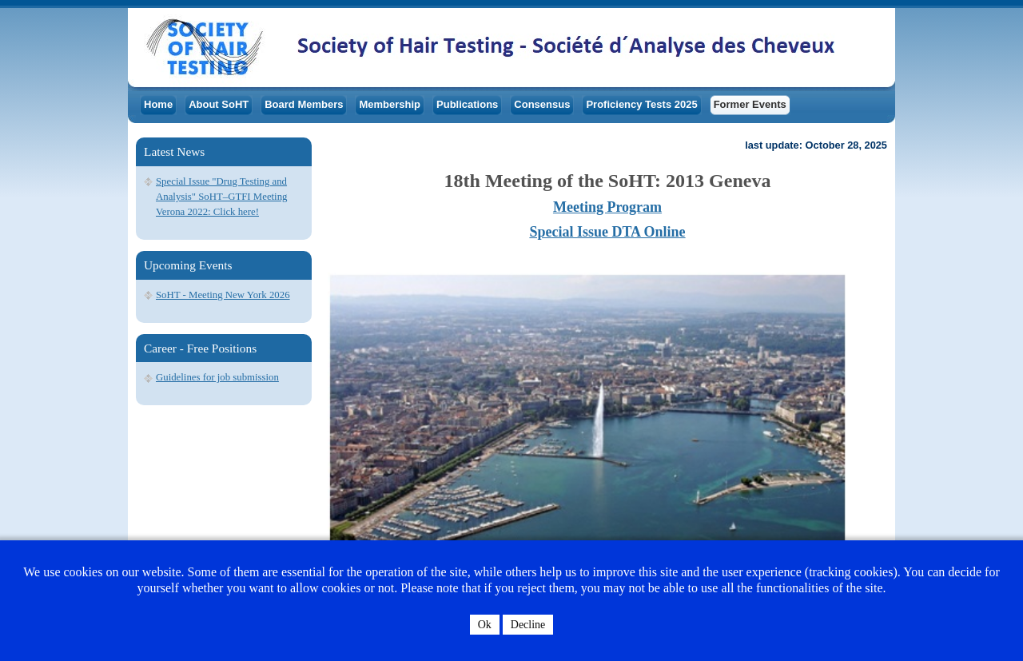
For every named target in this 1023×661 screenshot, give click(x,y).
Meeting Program (607, 207)
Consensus (542, 104)
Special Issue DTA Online (607, 232)
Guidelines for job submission (217, 377)
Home (158, 104)
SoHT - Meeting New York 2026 (223, 295)
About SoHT (219, 104)
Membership (389, 104)
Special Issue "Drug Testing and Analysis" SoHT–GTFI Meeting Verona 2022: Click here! (221, 196)
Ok (485, 625)
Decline (528, 625)
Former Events (750, 104)
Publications (467, 104)
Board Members (304, 104)
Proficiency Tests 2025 (641, 104)
